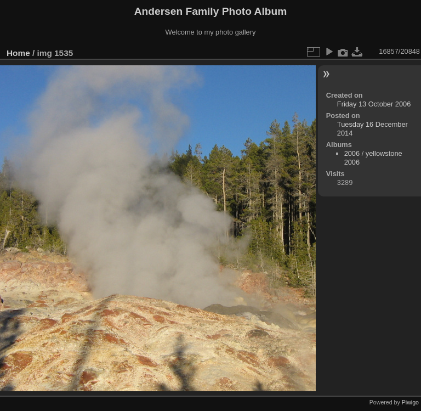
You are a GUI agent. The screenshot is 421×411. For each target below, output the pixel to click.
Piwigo (410, 402)
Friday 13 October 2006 (374, 104)
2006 (352, 153)
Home (18, 53)
